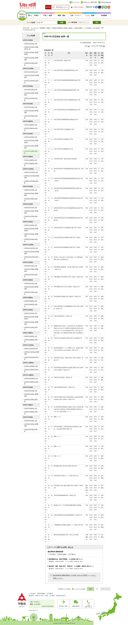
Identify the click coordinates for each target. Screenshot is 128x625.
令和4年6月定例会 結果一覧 (31, 430)
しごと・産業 (89, 15)
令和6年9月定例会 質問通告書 (31, 194)
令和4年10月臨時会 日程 (31, 378)
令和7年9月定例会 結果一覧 (31, 99)
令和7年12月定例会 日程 (31, 72)
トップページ (34, 28)
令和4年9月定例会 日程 (30, 390)
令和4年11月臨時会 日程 (31, 366)
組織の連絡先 (76, 606)
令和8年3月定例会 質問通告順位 (31, 53)
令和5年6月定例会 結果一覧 (31, 293)
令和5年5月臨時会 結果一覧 (31, 305)
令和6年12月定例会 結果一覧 (31, 182)
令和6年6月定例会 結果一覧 (31, 217)
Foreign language (106, 2)
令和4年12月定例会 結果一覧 (31, 358)
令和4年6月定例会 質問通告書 (31, 425)
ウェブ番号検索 (72, 22)
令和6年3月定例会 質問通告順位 (31, 229)
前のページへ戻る (65, 589)
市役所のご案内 (63, 606)
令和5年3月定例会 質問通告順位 (31, 317)
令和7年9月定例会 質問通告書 (31, 94)
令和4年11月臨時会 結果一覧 (31, 370)
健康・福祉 (61, 15)
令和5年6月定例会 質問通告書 (31, 287)
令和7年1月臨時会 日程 (30, 160)
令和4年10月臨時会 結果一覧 (31, 382)
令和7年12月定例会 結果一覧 (31, 81)
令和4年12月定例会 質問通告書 (31, 353)
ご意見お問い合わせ (88, 606)
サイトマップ (76, 2)
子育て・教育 (47, 15)
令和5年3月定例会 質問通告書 (31, 323)
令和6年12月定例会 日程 (31, 172)
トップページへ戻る (79, 589)
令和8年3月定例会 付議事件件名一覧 (31, 48)
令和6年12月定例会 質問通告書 (31, 176)
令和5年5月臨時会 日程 (30, 301)
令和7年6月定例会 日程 (30, 107)
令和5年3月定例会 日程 (30, 313)
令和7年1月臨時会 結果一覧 (31, 164)
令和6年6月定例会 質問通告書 (31, 212)
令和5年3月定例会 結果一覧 (31, 328)
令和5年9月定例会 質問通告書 (31, 270)
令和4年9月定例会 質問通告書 (31, 395)
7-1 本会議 (88, 28)
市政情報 (104, 15)
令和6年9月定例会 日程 (30, 190)
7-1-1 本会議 (95, 28)
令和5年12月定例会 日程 (31, 248)
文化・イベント (75, 15)
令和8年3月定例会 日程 (30, 43)
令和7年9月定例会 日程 (30, 89)
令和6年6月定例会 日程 (30, 207)
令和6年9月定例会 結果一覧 (31, 199)
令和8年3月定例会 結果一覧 (31, 64)
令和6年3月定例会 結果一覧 (31, 240)
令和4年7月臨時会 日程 (30, 408)
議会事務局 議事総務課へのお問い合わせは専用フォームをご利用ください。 (74, 576)
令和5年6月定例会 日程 (30, 283)
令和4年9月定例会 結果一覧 (31, 400)
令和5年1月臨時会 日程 (30, 336)
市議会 (48, 28)
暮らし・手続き (33, 15)
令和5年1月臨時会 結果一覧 (31, 340)
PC (97, 589)
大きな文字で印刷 (96, 46)
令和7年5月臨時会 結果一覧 (31, 129)
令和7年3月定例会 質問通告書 (31, 146)
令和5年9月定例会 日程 (30, 265)
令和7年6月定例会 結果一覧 (31, 117)
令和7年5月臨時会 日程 (30, 124)
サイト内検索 (31, 22)
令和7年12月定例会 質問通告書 (31, 76)
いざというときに (78, 7)
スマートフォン (105, 589)
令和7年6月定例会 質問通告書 (31, 111)
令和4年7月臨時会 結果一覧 (31, 412)
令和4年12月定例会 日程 (31, 348)
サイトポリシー (33, 610)
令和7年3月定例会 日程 (30, 137)
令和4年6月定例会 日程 (30, 420)
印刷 (86, 46)
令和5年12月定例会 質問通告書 (31, 252)
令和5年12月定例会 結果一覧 (31, 258)
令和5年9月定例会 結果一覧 (31, 275)
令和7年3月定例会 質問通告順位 (31, 141)
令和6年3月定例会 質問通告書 (31, 235)
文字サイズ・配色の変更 (90, 2)
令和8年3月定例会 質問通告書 (31, 58)
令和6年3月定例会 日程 (30, 225)
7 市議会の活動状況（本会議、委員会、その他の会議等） (67, 28)
